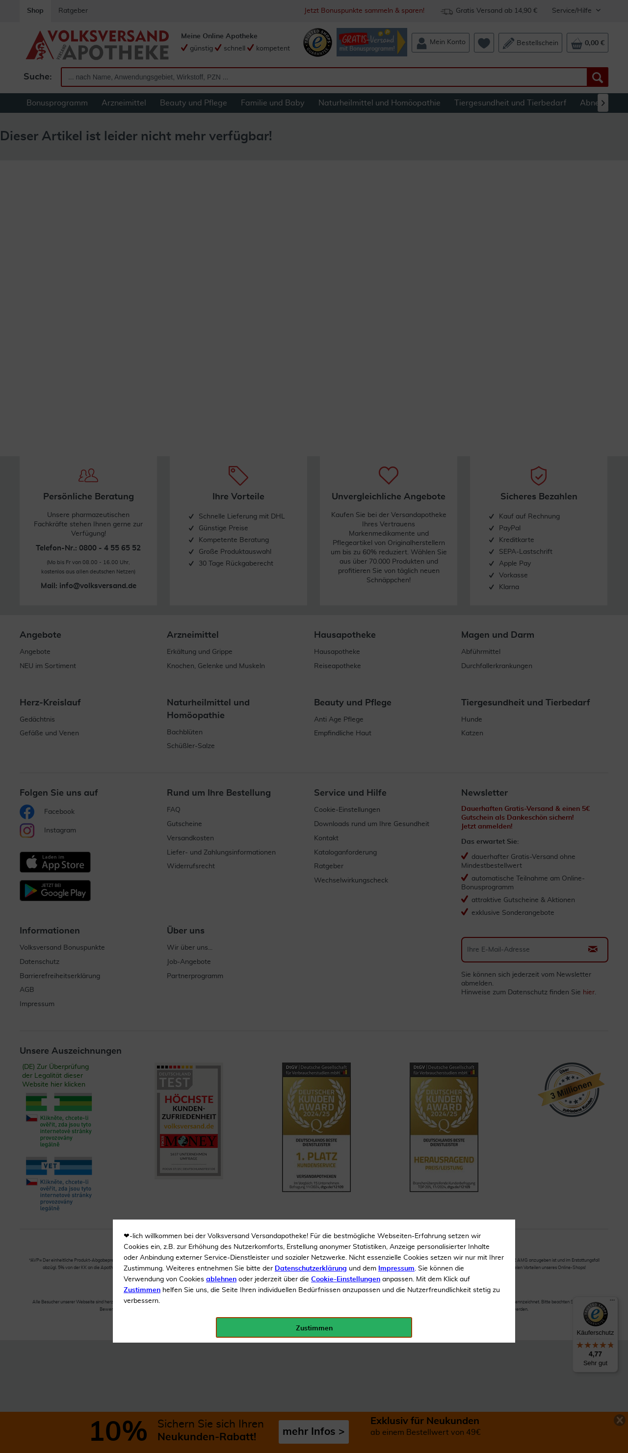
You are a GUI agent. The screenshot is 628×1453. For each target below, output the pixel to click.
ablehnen (221, 231)
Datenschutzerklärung (311, 220)
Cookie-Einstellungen (345, 231)
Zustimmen (142, 241)
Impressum (396, 220)
